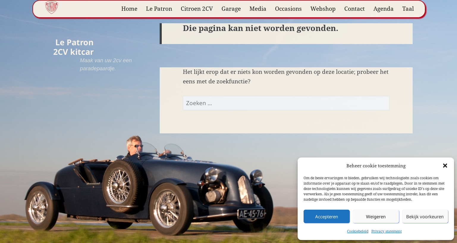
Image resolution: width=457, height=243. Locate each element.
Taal (408, 9)
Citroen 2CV (197, 9)
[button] (445, 166)
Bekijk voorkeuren (425, 216)
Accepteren (326, 216)
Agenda (383, 9)
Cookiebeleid (357, 231)
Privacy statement (386, 231)
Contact (354, 9)
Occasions (288, 9)
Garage (231, 9)
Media (257, 9)
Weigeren (376, 216)
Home (129, 9)
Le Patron (159, 9)
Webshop (323, 9)
